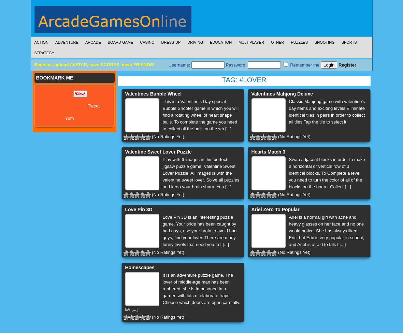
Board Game (120, 42)
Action (41, 42)
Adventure (66, 42)
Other (277, 42)
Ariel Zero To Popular (275, 209)
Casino (147, 42)
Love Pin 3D (139, 209)
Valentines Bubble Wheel (153, 94)
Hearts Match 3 (268, 152)
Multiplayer (251, 42)
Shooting (325, 42)
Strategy (44, 53)
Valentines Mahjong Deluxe (282, 94)
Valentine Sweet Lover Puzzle (158, 152)
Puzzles (299, 42)
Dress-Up (171, 42)
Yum (69, 118)
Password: (253, 65)
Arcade (93, 42)
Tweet (94, 105)
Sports (349, 42)
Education (221, 42)
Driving (195, 42)
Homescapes (140, 267)
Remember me (302, 65)
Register (347, 65)
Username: (197, 65)
